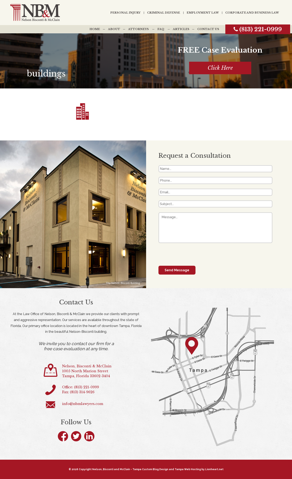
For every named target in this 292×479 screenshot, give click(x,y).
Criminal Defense (163, 12)
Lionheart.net (214, 469)
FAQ (160, 29)
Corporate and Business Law (252, 12)
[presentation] (189, 254)
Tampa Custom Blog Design (150, 469)
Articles (181, 29)
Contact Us (208, 29)
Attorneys (138, 29)
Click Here (220, 68)
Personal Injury (125, 12)
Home (95, 29)
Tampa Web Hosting (188, 469)
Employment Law (203, 12)
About (114, 29)
